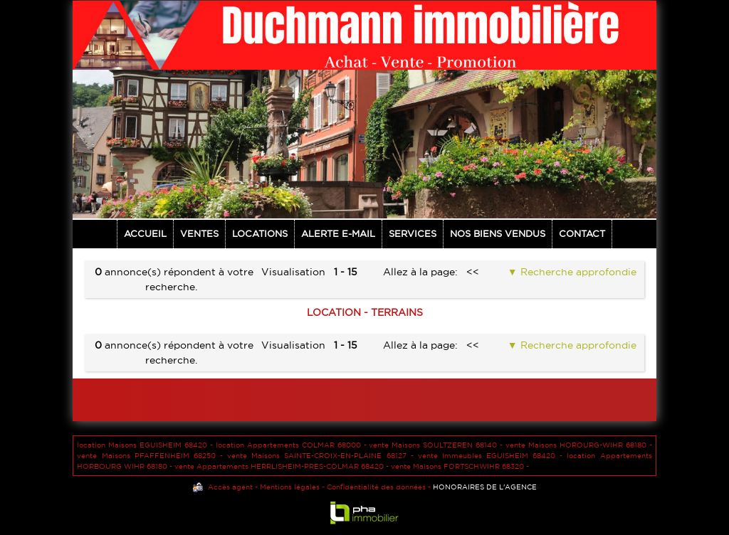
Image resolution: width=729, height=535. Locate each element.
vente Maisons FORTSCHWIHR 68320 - (460, 466)
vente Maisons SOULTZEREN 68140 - (437, 445)
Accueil (145, 233)
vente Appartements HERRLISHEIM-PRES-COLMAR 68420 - (282, 466)
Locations (260, 233)
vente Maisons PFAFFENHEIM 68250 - (152, 455)
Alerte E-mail (338, 233)
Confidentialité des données (376, 487)
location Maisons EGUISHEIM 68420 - (146, 445)
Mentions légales (290, 487)
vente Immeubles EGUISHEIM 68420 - (492, 455)
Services (412, 233)
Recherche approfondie (577, 271)
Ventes (199, 233)
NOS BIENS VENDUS (497, 233)
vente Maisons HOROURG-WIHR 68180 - (578, 445)
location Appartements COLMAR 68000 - (292, 445)
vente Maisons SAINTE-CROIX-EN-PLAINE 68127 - (322, 455)
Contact (582, 233)
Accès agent (230, 487)
